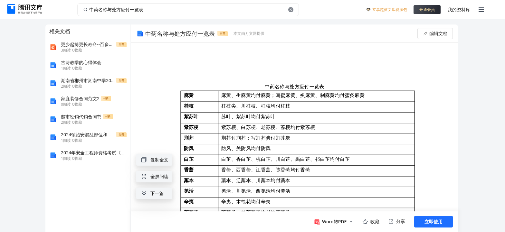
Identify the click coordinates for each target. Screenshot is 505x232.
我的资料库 (459, 9)
